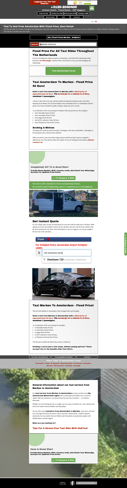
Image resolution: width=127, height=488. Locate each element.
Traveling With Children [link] (64, 357)
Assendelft (40, 363)
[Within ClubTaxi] (68, 44)
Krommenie (55, 363)
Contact (77, 17)
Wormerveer (59, 365)
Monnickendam (66, 363)
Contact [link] (109, 357)
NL (96, 21)
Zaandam (68, 365)
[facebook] (72, 483)
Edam (47, 363)
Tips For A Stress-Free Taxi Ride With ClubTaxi (60, 428)
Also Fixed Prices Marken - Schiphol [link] (63, 37)
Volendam (87, 363)
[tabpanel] (63, 7)
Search (34, 44)
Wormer (50, 365)
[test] (63, 71)
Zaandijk (77, 365)
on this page (45, 60)
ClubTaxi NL (43, 13)
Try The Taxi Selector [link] (18, 357)
